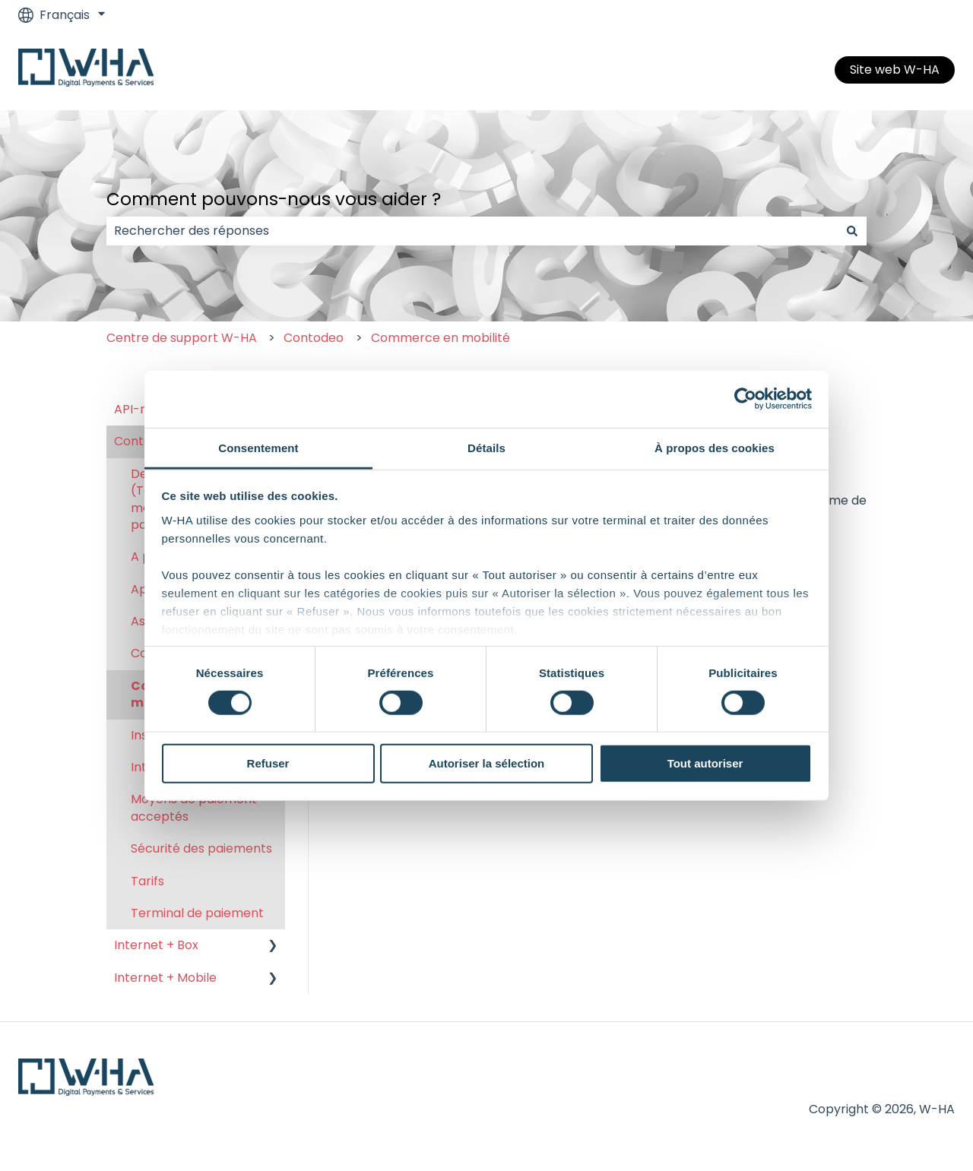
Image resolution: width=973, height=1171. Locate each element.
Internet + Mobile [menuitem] (165, 977)
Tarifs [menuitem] (147, 881)
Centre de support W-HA (181, 338)
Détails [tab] (486, 447)
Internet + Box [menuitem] (156, 945)
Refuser (268, 763)
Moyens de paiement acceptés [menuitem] (194, 807)
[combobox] (472, 231)
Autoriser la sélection (487, 763)
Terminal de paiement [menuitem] (197, 913)
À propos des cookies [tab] (714, 447)
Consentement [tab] (258, 447)
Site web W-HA (895, 69)
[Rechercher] (852, 231)
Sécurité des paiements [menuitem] (201, 848)
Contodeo (314, 338)
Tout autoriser (705, 763)
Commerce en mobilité (440, 338)
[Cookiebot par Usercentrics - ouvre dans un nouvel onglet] (745, 399)
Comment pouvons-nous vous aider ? (273, 199)
